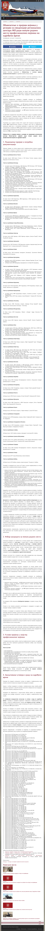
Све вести (11, 21)
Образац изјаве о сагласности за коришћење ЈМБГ (18, 853)
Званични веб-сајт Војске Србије (10, 927)
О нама (18, 929)
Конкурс (5, 861)
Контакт (40, 929)
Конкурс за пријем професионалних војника (18, 861)
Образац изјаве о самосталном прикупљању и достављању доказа (23, 856)
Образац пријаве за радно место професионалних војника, (19, 851)
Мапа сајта (23, 929)
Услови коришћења (32, 929)
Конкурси (18, 21)
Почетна (5, 21)
